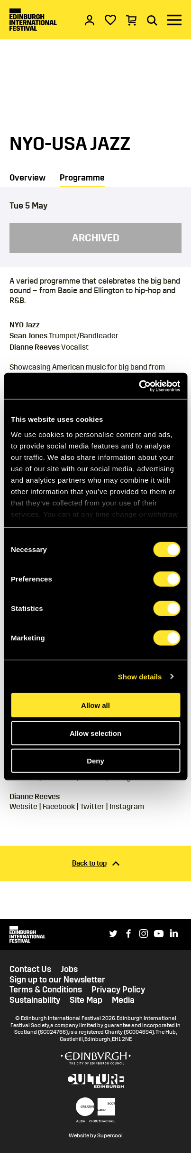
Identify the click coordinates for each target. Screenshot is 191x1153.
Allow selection (95, 733)
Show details (140, 676)
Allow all (95, 705)
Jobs (69, 969)
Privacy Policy (118, 990)
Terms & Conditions (45, 990)
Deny (95, 761)
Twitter (92, 806)
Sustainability (34, 1000)
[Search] (152, 20)
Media (123, 1000)
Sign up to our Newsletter (57, 980)
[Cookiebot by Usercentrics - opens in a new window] (138, 386)
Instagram (126, 806)
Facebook (59, 806)
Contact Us (30, 969)
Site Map (86, 1000)
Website (23, 806)
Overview (27, 177)
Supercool (110, 1135)
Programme (82, 177)
